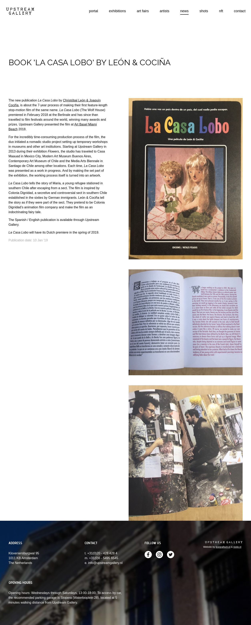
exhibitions (117, 11)
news (184, 11)
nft (221, 11)
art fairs (143, 11)
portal (93, 11)
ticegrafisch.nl (223, 547)
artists (164, 11)
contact (239, 11)
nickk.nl (237, 547)
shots (204, 11)
